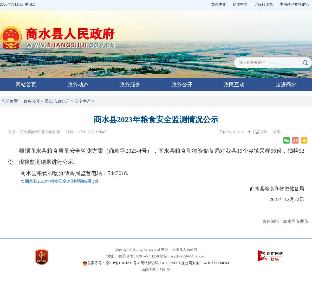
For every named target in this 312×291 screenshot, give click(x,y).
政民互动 (234, 84)
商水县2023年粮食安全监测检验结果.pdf (61, 181)
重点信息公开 (57, 101)
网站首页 (26, 84)
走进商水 (286, 84)
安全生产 (82, 101)
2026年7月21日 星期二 (18, 5)
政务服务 (130, 84)
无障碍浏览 (264, 5)
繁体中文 (218, 5)
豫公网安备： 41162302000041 (205, 263)
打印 (263, 132)
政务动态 (78, 84)
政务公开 (182, 84)
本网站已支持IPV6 (294, 5)
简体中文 (240, 5)
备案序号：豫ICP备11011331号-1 (113, 263)
